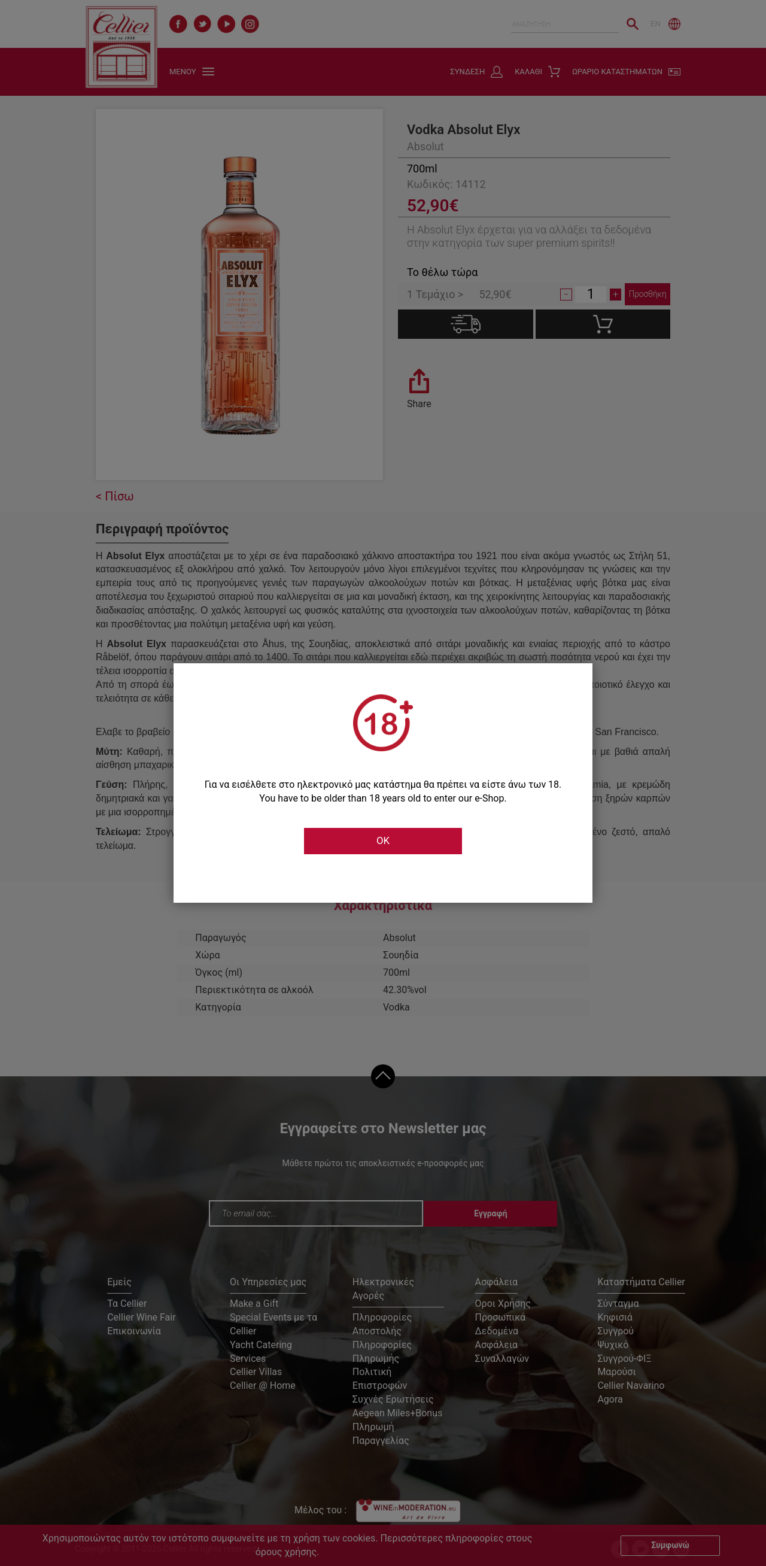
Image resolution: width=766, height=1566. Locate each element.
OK (383, 841)
